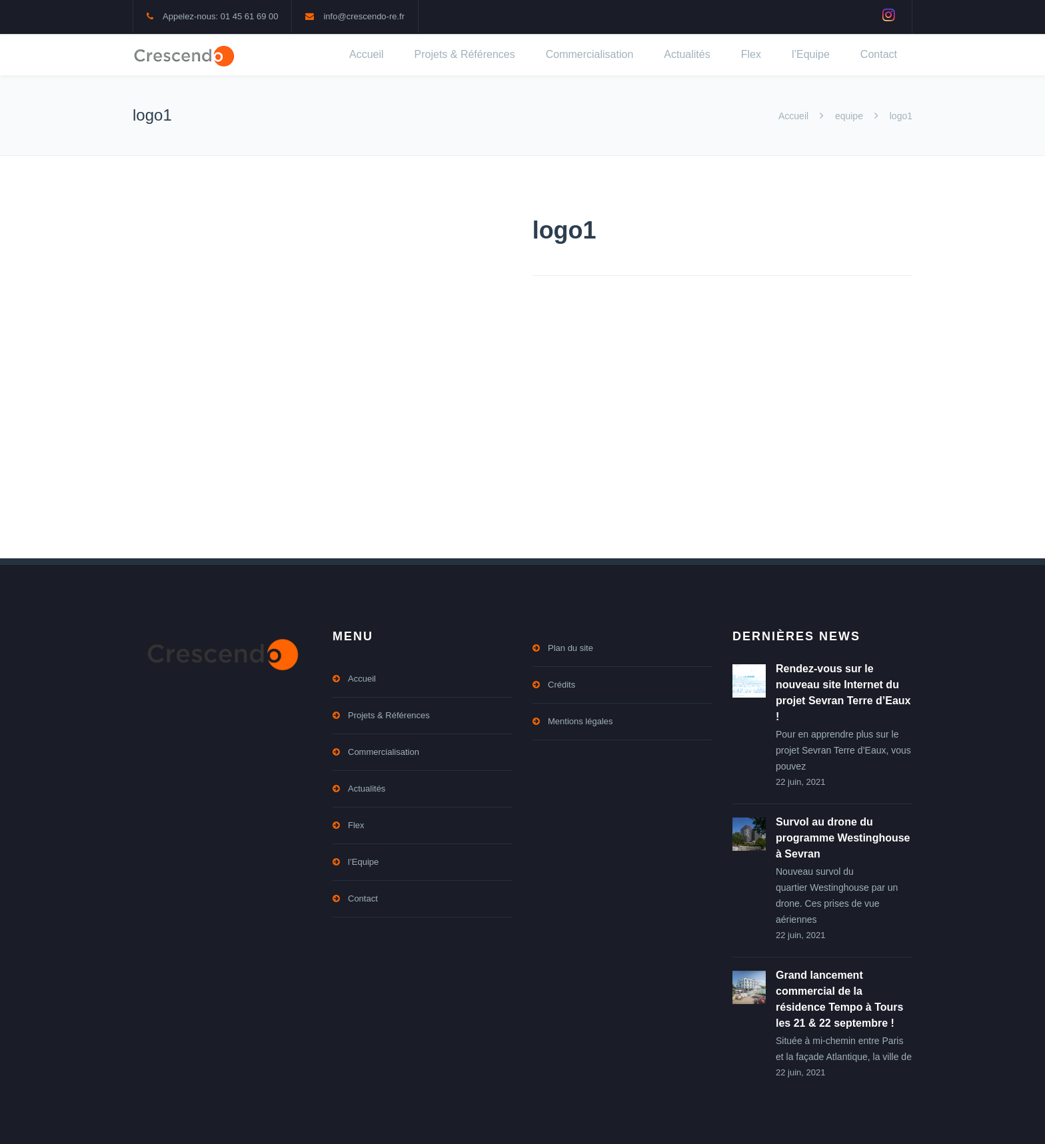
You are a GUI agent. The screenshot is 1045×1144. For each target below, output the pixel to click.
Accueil (366, 54)
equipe (849, 116)
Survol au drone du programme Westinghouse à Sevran (843, 837)
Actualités (687, 54)
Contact (878, 54)
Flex (751, 54)
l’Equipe (811, 54)
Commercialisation (590, 54)
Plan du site (570, 648)
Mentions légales (580, 721)
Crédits (561, 685)
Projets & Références (465, 54)
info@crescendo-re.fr (364, 16)
